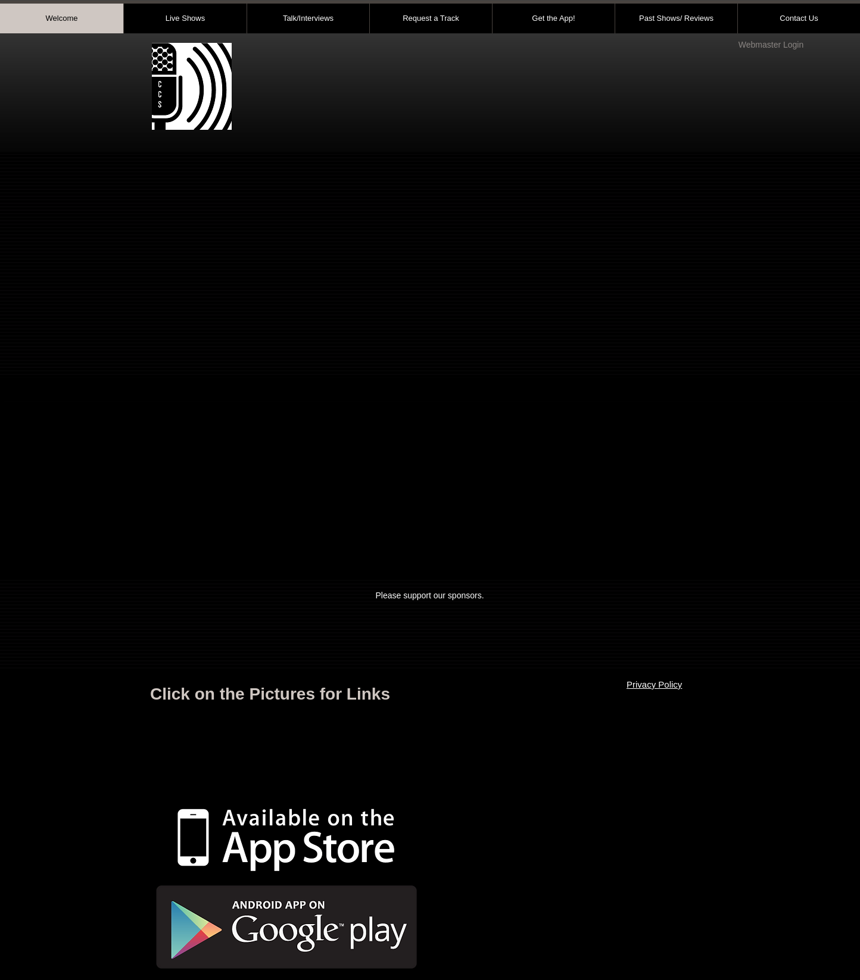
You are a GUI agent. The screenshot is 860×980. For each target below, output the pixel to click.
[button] (430, 490)
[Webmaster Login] (771, 45)
